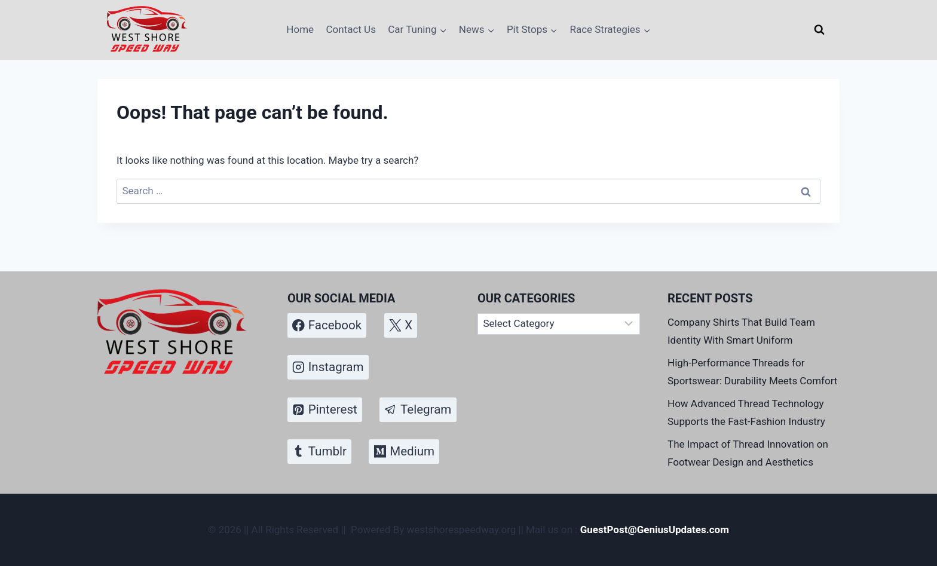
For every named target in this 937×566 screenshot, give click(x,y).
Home (300, 29)
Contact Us (350, 29)
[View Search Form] (819, 30)
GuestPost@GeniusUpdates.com (654, 530)
